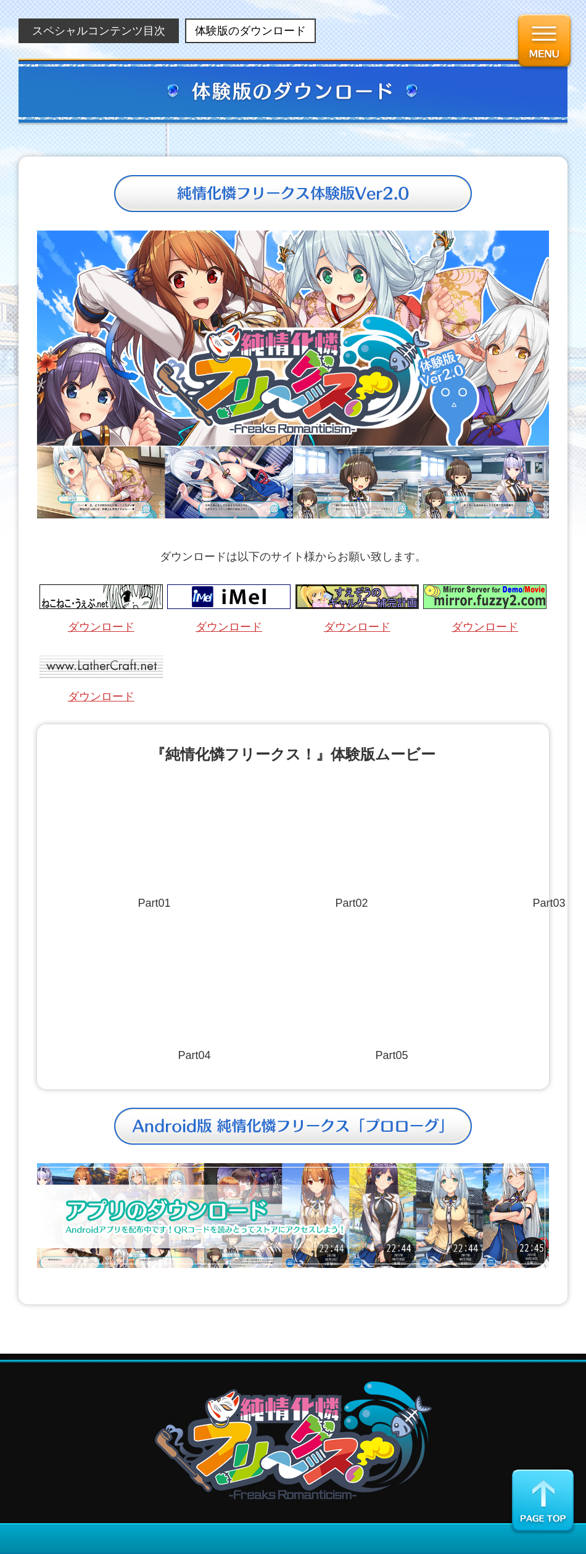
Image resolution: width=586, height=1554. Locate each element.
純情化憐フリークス (293, 1440)
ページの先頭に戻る (543, 1502)
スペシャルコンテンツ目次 (98, 31)
